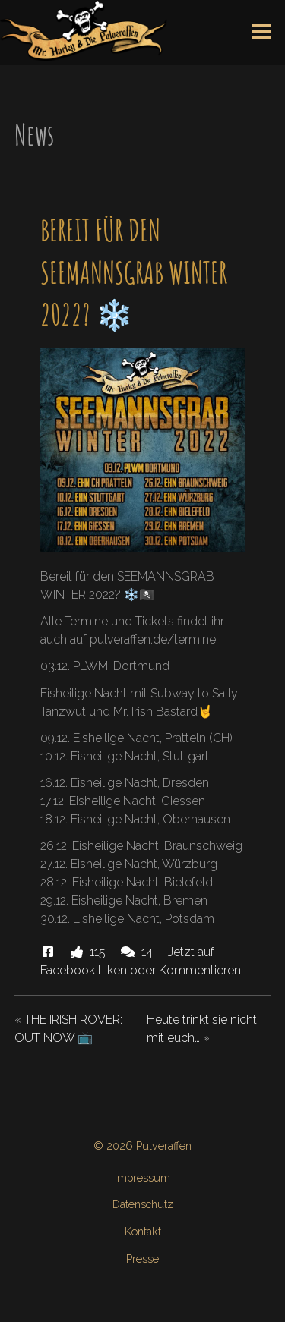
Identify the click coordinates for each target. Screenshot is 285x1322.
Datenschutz (142, 1204)
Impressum (142, 1177)
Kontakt (143, 1231)
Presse (142, 1258)
